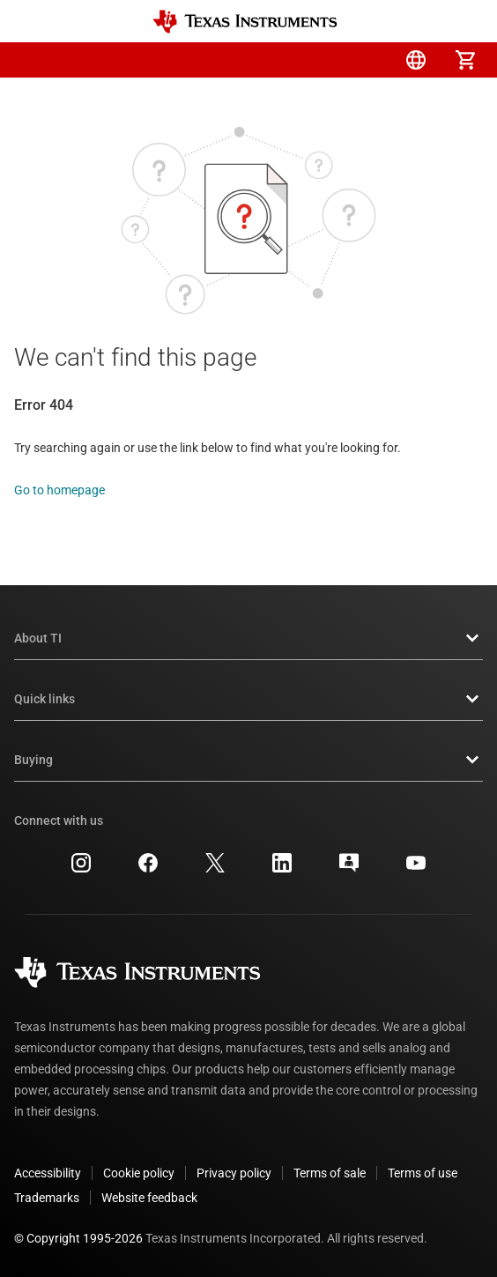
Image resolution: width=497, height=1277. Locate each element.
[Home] (245, 21)
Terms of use (422, 1173)
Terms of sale (329, 1173)
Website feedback (149, 1198)
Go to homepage (59, 490)
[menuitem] (317, 60)
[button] (31, 60)
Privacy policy (234, 1173)
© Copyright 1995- (78, 1238)
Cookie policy (138, 1173)
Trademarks (46, 1198)
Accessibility (47, 1173)
